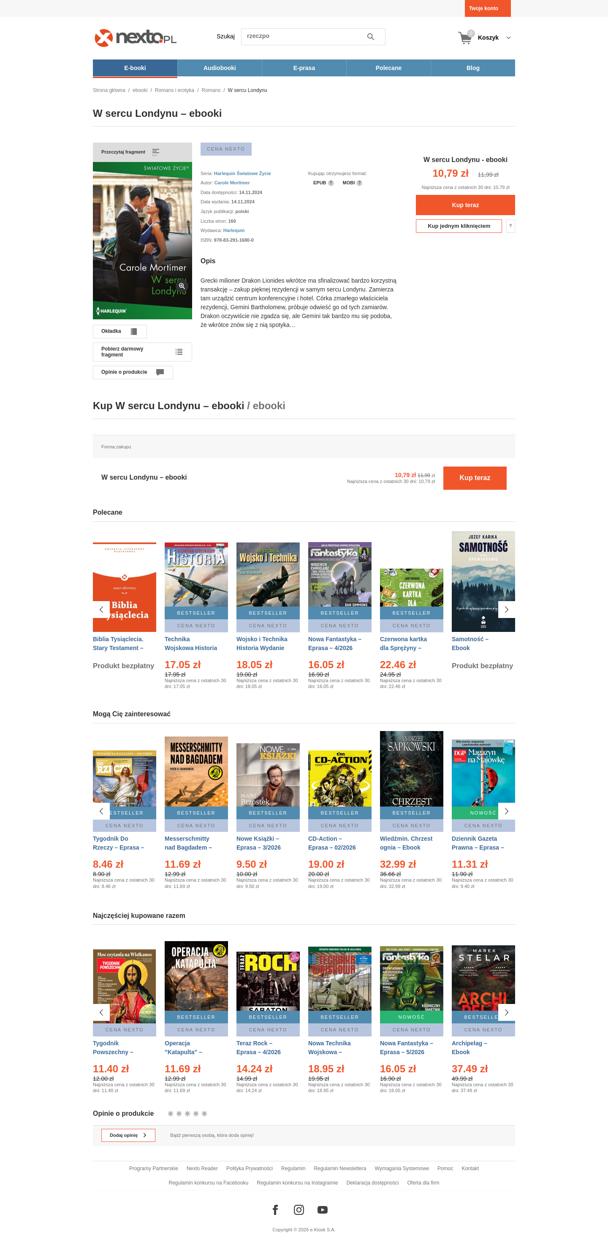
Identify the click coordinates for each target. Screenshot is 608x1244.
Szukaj (226, 36)
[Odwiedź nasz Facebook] (275, 1210)
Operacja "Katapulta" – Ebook (183, 1052)
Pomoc (445, 1168)
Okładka (111, 331)
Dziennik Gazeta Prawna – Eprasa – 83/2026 (478, 847)
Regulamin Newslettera (340, 1168)
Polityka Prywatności (249, 1168)
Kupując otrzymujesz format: (337, 173)
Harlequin (234, 230)
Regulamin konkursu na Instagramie (297, 1183)
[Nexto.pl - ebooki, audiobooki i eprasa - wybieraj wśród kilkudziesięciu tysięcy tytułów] (136, 37)
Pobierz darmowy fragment (122, 352)
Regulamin (293, 1168)
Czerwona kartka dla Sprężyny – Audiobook (403, 648)
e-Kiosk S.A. (323, 1229)
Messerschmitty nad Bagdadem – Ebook (188, 847)
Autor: (207, 182)
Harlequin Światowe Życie (242, 173)
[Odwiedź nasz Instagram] (299, 1210)
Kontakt (470, 1168)
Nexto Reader (202, 1168)
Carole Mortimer (232, 182)
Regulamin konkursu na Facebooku (209, 1183)
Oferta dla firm (423, 1183)
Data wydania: (216, 201)
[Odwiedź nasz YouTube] (322, 1210)
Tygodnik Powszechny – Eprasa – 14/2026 (117, 1052)
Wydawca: (212, 230)
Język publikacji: (218, 211)
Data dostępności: (220, 192)
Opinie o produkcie (124, 372)
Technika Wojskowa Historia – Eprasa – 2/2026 (191, 648)
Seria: (207, 173)
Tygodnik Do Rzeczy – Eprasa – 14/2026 (118, 847)
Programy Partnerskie (153, 1168)
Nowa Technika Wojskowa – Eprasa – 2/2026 (330, 1052)
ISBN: (207, 240)
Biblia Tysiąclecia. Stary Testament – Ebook (118, 648)
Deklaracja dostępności (372, 1183)
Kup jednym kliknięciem (459, 226)
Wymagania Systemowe (402, 1168)
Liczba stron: (214, 221)
